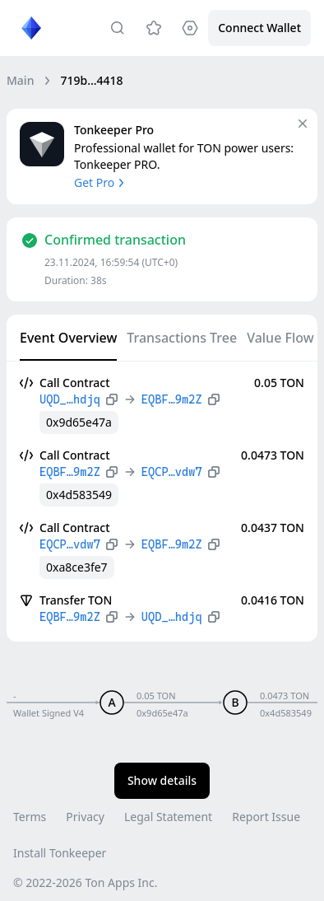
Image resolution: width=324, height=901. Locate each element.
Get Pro (100, 182)
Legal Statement (168, 816)
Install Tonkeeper (59, 853)
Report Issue (266, 816)
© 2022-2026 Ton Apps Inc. (85, 882)
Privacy (85, 816)
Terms (29, 816)
